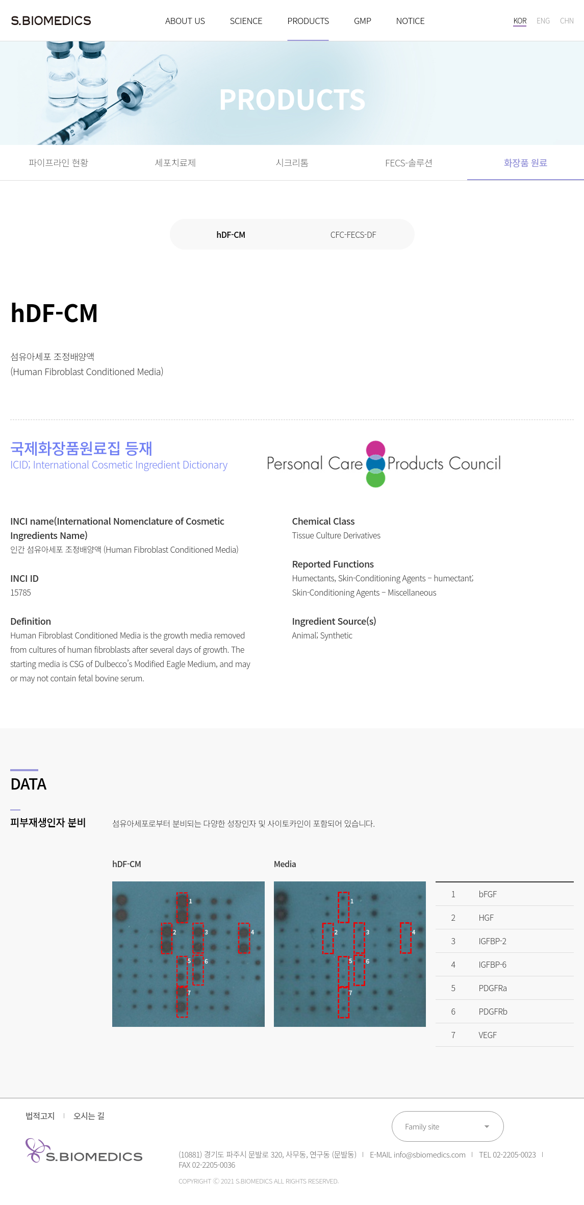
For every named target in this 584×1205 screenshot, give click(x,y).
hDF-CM (230, 234)
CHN (567, 20)
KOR (519, 20)
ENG (543, 20)
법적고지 (40, 1115)
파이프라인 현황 (58, 162)
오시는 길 (89, 1115)
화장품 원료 (525, 162)
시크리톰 (291, 162)
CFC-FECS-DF (353, 234)
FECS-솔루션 (409, 162)
